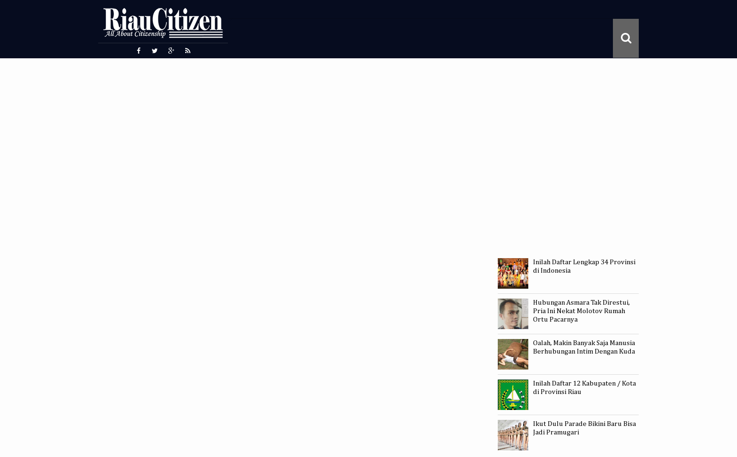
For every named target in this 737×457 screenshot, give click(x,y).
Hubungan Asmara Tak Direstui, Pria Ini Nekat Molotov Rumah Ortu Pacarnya (581, 311)
